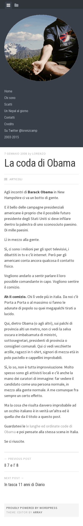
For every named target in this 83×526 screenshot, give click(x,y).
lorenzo (39, 153)
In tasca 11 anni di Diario (24, 484)
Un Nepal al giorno (16, 111)
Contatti (9, 117)
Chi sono (9, 98)
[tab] (8, 5)
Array (37, 512)
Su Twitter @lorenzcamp (20, 131)
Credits (9, 124)
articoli (16, 179)
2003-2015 (11, 137)
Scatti (8, 104)
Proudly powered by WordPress (32, 508)
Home (8, 91)
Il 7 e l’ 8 (11, 465)
